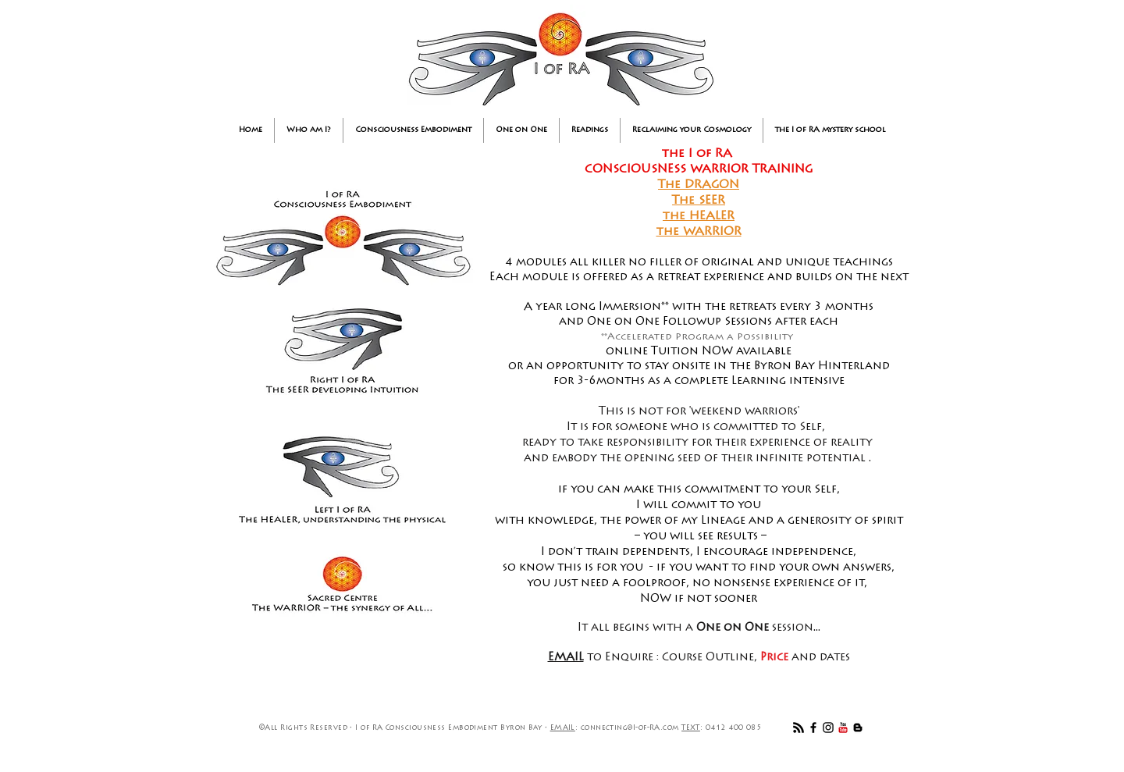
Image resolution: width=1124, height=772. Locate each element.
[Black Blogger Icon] (858, 727)
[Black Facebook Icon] (813, 727)
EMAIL (562, 727)
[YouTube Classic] (843, 727)
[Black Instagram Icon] (828, 727)
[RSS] (798, 727)
